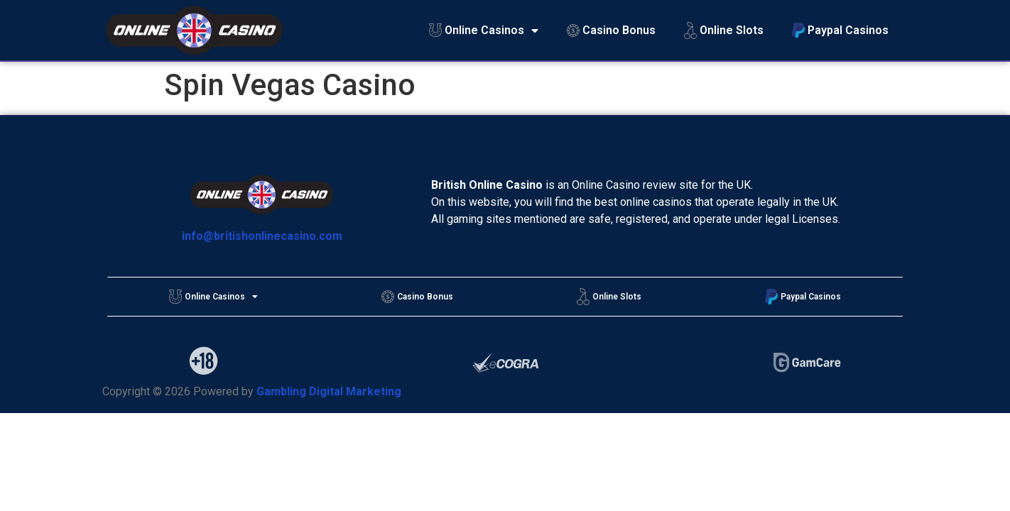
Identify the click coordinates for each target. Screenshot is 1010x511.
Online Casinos (483, 30)
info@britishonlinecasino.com (262, 236)
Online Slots (724, 30)
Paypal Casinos (840, 30)
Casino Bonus (611, 30)
